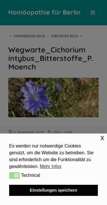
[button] (14, 175)
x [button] (102, 137)
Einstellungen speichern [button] (53, 190)
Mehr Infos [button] (51, 166)
